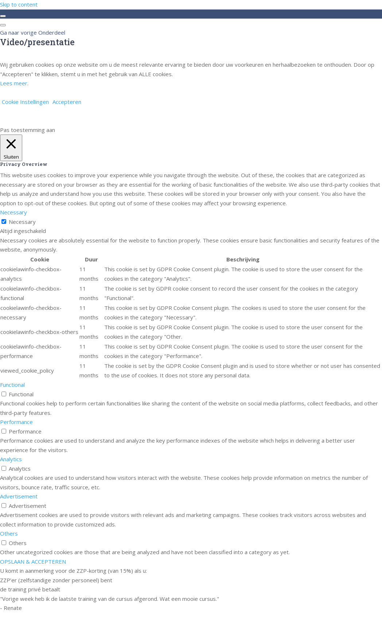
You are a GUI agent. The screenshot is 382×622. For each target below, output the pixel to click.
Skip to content (19, 4)
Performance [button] (16, 421)
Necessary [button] (13, 212)
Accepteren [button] (66, 101)
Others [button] (9, 533)
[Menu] (3, 25)
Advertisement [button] (19, 496)
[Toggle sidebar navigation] (3, 16)
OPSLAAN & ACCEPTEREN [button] (33, 561)
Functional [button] (12, 384)
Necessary (22, 221)
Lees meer (13, 83)
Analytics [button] (11, 459)
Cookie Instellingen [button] (25, 101)
